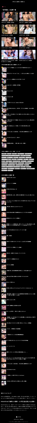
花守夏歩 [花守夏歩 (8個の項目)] (15, 153)
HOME (18, 417)
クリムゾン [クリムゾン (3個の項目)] (4, 164)
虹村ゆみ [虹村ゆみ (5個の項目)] (16, 157)
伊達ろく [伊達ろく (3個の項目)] (27, 164)
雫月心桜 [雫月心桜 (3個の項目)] (10, 170)
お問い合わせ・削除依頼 (18, 419)
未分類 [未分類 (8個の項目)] (9, 153)
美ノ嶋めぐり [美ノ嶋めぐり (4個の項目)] (9, 161)
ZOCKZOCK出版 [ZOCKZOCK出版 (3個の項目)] (16, 161)
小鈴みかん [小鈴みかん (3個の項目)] (4, 168)
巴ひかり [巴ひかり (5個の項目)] (4, 157)
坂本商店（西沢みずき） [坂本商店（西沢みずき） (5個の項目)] (26, 155)
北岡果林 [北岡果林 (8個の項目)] (4, 153)
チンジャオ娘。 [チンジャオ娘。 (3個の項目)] (11, 164)
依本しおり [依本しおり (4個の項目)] (20, 159)
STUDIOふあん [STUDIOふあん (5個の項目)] (28, 153)
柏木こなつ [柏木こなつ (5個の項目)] (10, 157)
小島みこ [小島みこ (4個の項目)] (26, 159)
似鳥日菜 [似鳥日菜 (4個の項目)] (14, 159)
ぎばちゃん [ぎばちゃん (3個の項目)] (23, 161)
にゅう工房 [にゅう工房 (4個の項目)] (28, 157)
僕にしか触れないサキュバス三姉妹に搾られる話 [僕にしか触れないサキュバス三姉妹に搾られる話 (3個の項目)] (11, 166)
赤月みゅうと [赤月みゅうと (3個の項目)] (11, 168)
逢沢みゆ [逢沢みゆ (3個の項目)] (17, 168)
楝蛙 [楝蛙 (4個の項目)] (3, 161)
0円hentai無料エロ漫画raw (19, 1)
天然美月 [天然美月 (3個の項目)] (29, 166)
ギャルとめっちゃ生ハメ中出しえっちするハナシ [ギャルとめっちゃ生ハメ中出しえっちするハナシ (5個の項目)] (11, 155)
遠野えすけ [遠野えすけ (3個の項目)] (23, 168)
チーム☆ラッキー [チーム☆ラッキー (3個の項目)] (19, 164)
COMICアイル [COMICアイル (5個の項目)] (21, 153)
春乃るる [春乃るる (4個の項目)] (32, 159)
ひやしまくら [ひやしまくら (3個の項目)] (30, 161)
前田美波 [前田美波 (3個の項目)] (23, 166)
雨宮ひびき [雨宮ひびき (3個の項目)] (4, 170)
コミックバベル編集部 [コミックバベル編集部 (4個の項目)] (6, 159)
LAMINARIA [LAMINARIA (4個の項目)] (22, 157)
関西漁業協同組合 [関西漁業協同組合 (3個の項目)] (31, 168)
